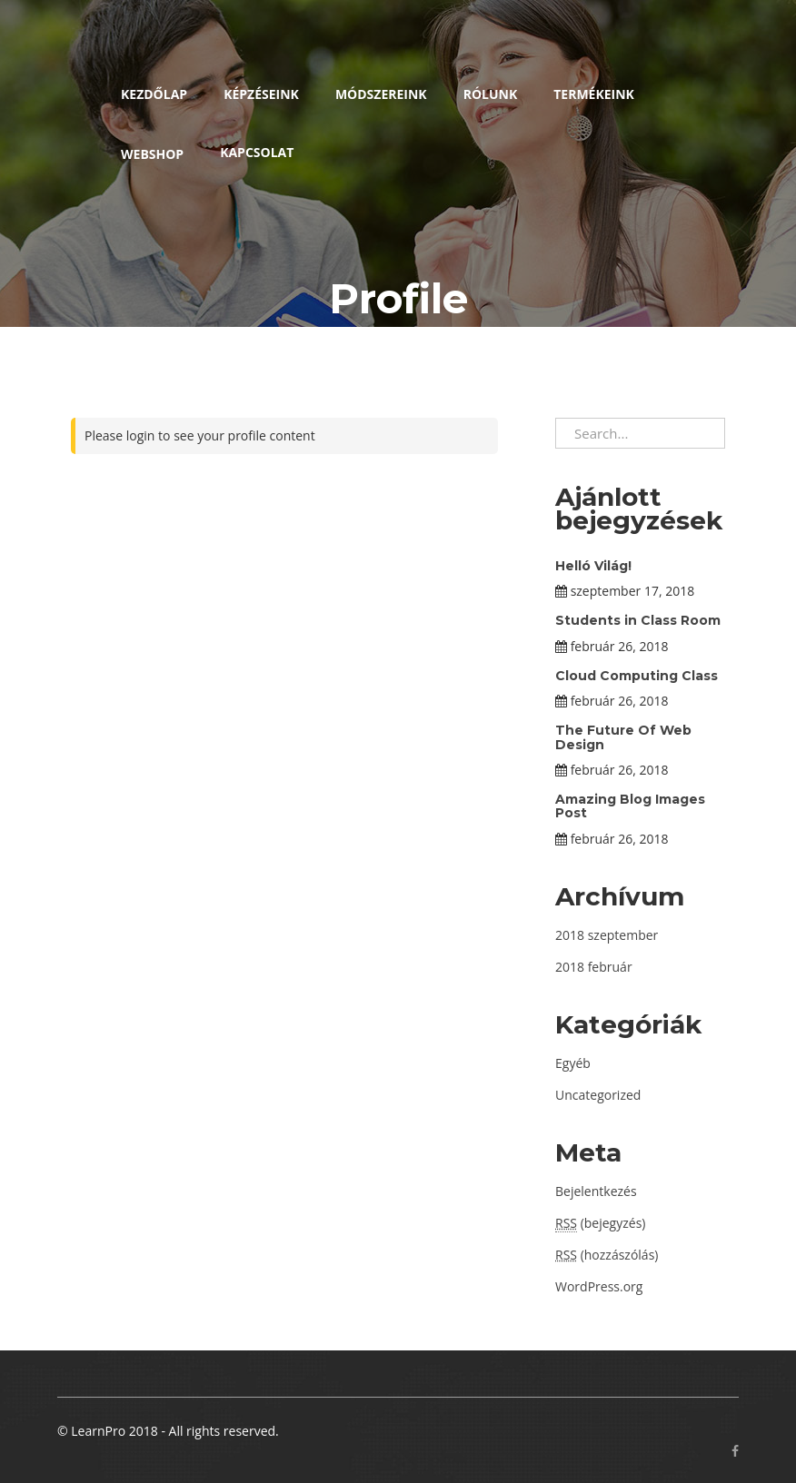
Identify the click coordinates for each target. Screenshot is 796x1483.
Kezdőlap (154, 94)
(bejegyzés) (600, 1223)
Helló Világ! (593, 566)
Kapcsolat (257, 152)
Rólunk (490, 94)
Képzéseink (261, 94)
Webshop (152, 154)
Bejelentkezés (596, 1191)
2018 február (593, 966)
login (140, 435)
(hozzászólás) (606, 1254)
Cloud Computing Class (636, 675)
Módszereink (381, 94)
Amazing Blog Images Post (630, 806)
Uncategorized (598, 1094)
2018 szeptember (606, 935)
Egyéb (573, 1063)
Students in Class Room (638, 620)
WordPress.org (598, 1286)
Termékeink (593, 94)
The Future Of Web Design (623, 737)
